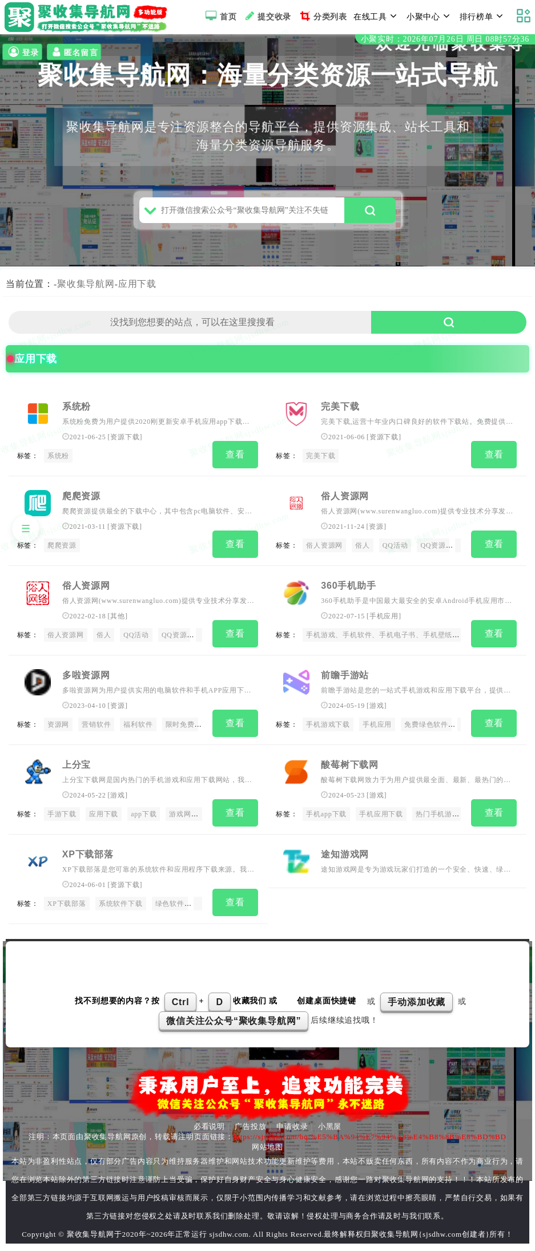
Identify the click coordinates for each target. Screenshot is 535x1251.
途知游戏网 (345, 852)
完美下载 (340, 414)
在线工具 (376, 16)
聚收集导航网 (86, 291)
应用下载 (137, 291)
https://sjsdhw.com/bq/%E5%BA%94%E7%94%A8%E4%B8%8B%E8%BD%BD (370, 1132)
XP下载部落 (88, 852)
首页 (219, 16)
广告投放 (250, 1122)
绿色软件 (169, 901)
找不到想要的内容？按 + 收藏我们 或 (177, 997)
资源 (376, 532)
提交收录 (267, 16)
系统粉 (76, 414)
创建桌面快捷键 (326, 997)
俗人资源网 (345, 502)
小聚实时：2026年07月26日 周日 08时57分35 (445, 39)
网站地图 (267, 1143)
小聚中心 (430, 16)
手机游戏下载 (328, 726)
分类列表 (322, 16)
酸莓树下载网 (350, 765)
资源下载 (124, 444)
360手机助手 (348, 589)
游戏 (376, 707)
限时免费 (180, 726)
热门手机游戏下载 (445, 814)
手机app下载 (326, 814)
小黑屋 (329, 1122)
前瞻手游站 (345, 677)
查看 (235, 462)
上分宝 (76, 765)
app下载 (143, 814)
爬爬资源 (81, 502)
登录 (22, 52)
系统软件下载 (121, 901)
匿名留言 (74, 52)
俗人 (362, 551)
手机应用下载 (381, 814)
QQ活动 (395, 551)
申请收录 (292, 1122)
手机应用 (384, 620)
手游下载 (62, 814)
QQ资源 (433, 551)
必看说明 (209, 1122)
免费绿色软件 (426, 726)
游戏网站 (183, 814)
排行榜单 (483, 16)
